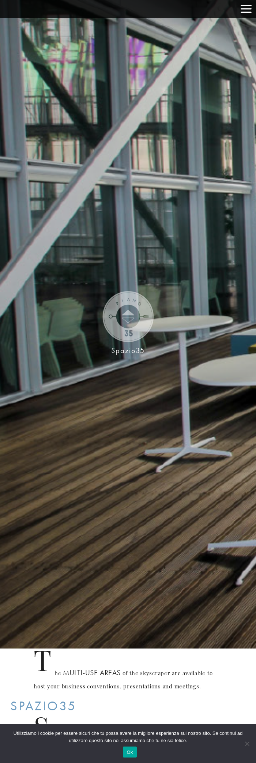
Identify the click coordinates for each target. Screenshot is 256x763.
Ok (130, 752)
